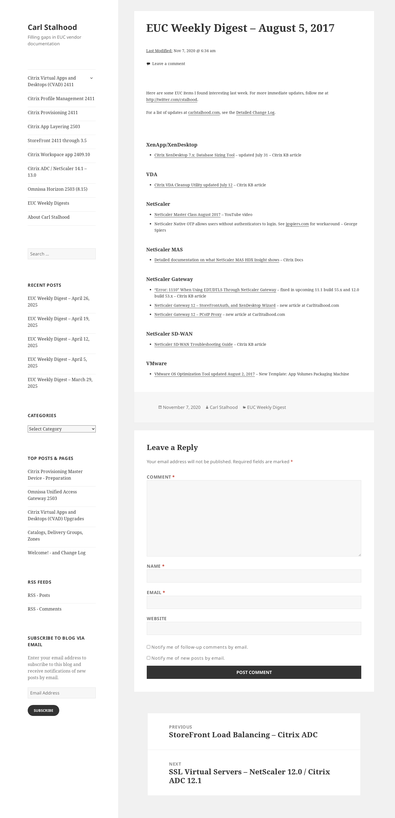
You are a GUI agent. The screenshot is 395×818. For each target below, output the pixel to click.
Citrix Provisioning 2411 (53, 112)
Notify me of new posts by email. (188, 658)
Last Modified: (159, 50)
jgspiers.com (297, 223)
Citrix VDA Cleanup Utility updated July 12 (193, 184)
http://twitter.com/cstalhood (171, 99)
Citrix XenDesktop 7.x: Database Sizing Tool (194, 155)
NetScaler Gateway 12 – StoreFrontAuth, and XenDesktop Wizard (215, 305)
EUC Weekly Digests (48, 203)
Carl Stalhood (52, 27)
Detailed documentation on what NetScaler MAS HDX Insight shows (216, 259)
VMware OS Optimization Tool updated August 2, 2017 (204, 373)
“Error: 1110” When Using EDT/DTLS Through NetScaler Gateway (215, 289)
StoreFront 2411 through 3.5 (57, 140)
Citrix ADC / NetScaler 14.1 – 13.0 (57, 171)
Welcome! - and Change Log (57, 553)
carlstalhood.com (204, 112)
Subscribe (43, 710)
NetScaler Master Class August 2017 (187, 214)
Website (157, 618)
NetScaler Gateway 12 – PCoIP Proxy (188, 314)
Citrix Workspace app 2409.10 (59, 154)
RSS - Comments (44, 609)
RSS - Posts (39, 595)
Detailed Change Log (255, 112)
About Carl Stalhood (49, 217)
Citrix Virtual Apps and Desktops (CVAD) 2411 (52, 81)
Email (156, 592)
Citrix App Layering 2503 (54, 126)
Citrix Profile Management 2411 (61, 98)
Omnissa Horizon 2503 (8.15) (58, 189)
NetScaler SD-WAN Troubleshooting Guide (193, 344)
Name (156, 566)
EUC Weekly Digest (266, 407)
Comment (161, 477)
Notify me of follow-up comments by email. (199, 647)
